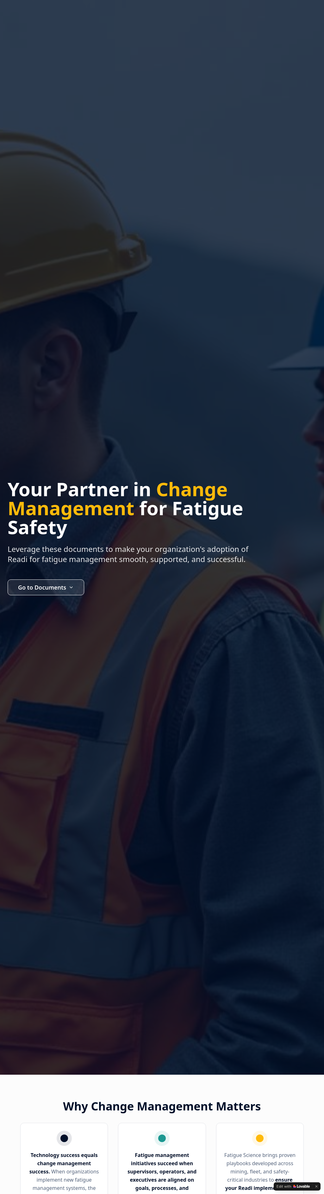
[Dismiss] (316, 1186)
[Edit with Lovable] (293, 1186)
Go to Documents (46, 587)
